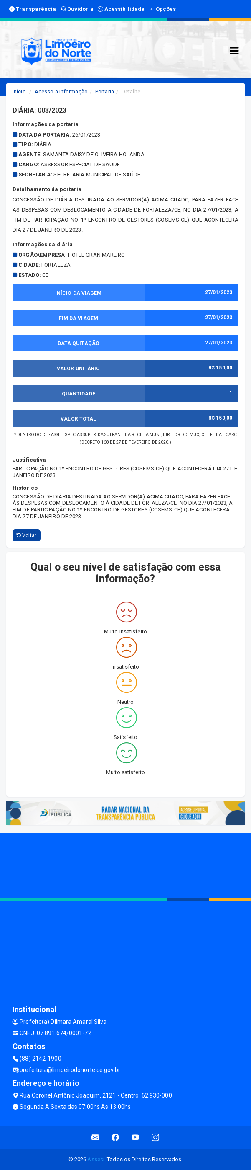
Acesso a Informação (61, 91)
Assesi (95, 1159)
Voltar (26, 535)
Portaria (104, 91)
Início (19, 91)
